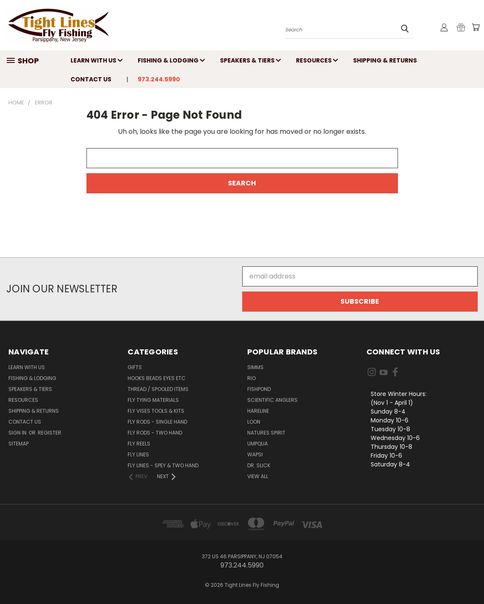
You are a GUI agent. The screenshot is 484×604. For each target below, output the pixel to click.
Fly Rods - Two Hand (155, 432)
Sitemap (18, 443)
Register (49, 432)
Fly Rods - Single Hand (157, 421)
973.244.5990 (159, 79)
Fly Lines (138, 454)
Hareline (258, 410)
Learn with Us (97, 60)
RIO (251, 378)
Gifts (135, 367)
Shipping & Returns (385, 60)
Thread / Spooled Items (158, 389)
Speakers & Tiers (250, 60)
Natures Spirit (266, 432)
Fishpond (259, 389)
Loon (253, 421)
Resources (317, 60)
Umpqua (257, 443)
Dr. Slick (258, 465)
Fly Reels (139, 443)
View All (257, 476)
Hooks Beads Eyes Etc (157, 378)
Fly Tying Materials (153, 400)
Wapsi (255, 454)
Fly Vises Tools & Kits (156, 410)
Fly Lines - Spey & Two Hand (163, 465)
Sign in (18, 432)
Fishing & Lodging (171, 60)
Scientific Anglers (272, 400)
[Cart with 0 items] (475, 27)
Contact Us (91, 79)
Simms (255, 367)
